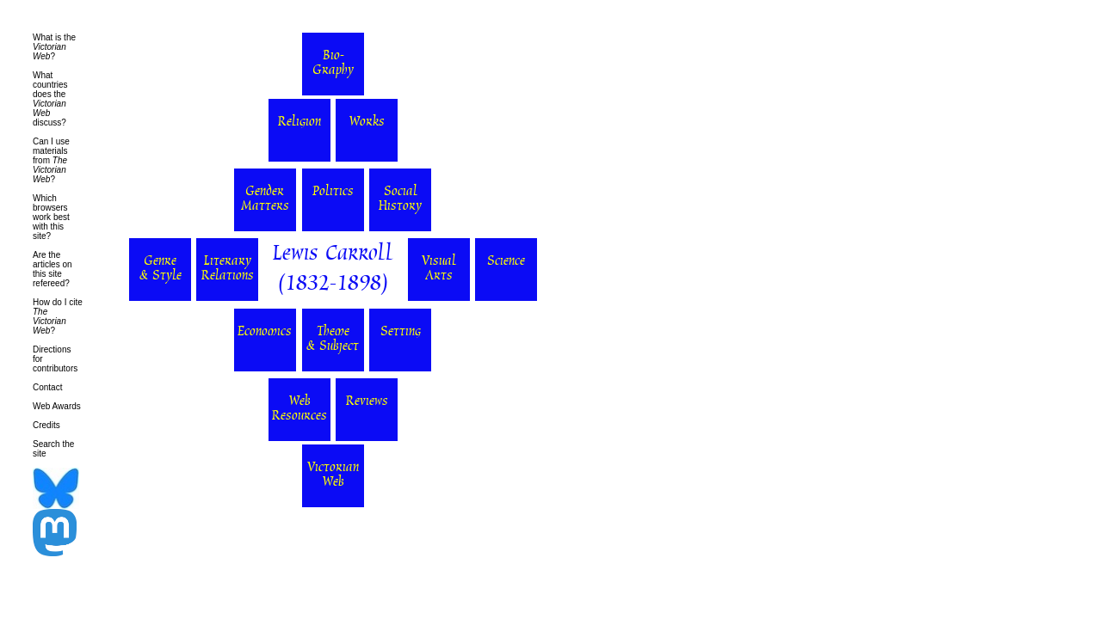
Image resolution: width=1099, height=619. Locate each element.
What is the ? (54, 47)
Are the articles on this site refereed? (52, 269)
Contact (47, 387)
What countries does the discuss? (50, 98)
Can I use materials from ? (51, 160)
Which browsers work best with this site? (51, 217)
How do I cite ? (58, 316)
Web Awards (57, 406)
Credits (46, 425)
